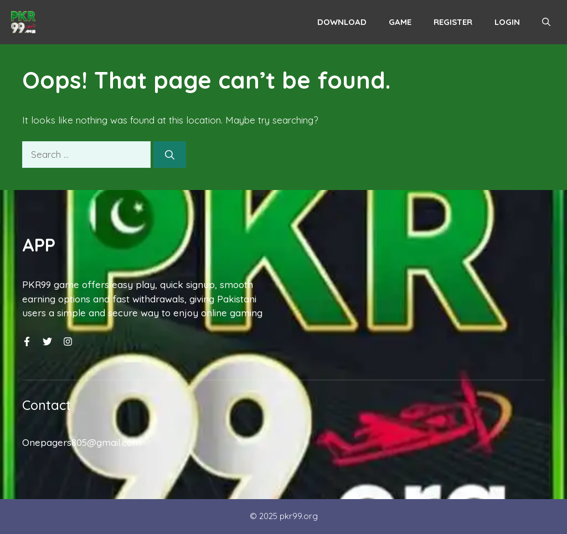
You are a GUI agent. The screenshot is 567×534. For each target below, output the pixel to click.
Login (507, 22)
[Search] (169, 154)
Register (453, 22)
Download (342, 22)
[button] (546, 22)
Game (400, 22)
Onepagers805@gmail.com (81, 442)
